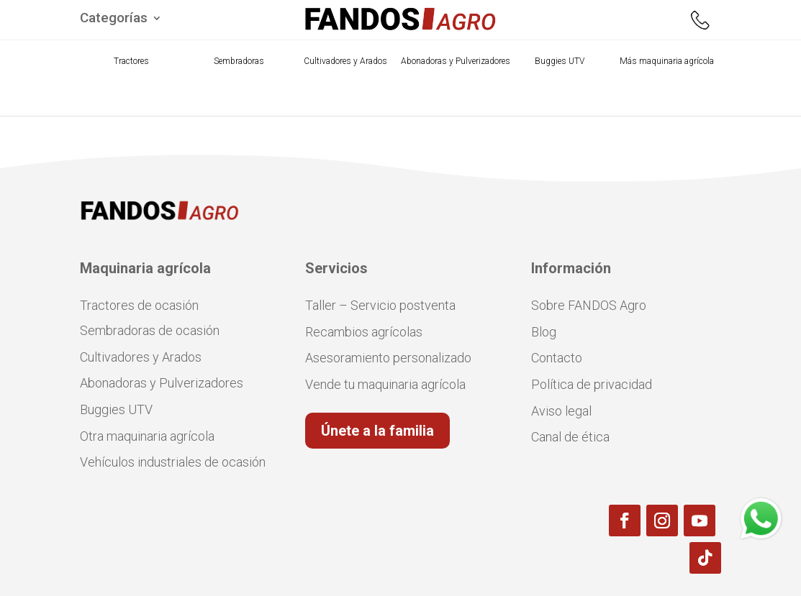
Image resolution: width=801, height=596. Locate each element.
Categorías (114, 19)
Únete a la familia (377, 430)
